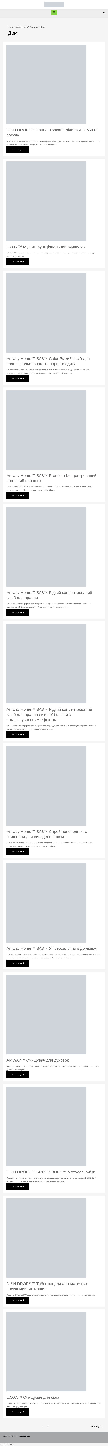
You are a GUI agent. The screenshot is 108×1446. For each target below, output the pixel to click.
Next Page (96, 1426)
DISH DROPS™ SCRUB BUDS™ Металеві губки (50, 1172)
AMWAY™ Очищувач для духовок (37, 1060)
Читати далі (19, 150)
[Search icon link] (104, 12)
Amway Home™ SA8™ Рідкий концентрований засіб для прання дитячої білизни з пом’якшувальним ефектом (49, 714)
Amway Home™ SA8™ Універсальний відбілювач (51, 948)
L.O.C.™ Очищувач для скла (32, 1397)
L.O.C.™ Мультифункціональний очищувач (45, 247)
